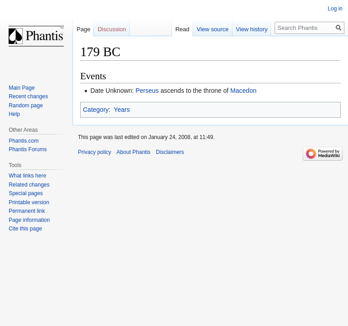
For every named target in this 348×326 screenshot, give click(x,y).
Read (182, 29)
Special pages (26, 193)
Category (96, 109)
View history (252, 29)
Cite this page (25, 228)
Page (83, 29)
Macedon (243, 90)
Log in (335, 8)
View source (213, 29)
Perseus (147, 90)
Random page (26, 105)
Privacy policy (94, 152)
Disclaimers (170, 152)
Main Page (21, 88)
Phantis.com (24, 141)
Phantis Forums (28, 149)
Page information (29, 220)
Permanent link (27, 211)
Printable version (29, 202)
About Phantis (133, 152)
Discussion (111, 29)
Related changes (29, 185)
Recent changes (28, 96)
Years (122, 109)
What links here (27, 176)
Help (14, 114)
